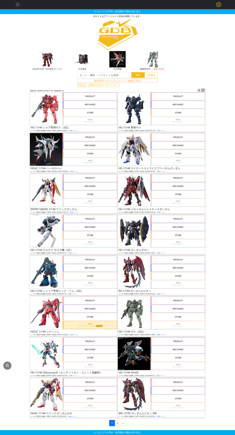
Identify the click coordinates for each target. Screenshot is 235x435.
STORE (90, 112)
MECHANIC (90, 104)
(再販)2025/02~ (96, 85)
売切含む (82, 85)
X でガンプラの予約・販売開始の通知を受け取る (117, 11)
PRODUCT (90, 96)
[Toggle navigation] (17, 4)
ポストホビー (112, 85)
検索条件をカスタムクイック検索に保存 (117, 80)
